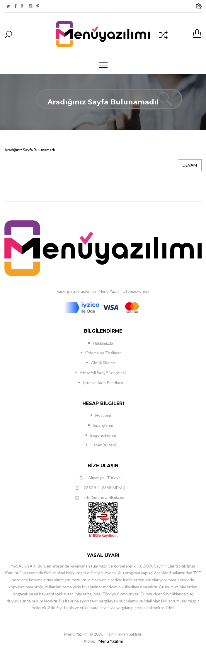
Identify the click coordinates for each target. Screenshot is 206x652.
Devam (190, 164)
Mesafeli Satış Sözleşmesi (103, 372)
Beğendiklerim (103, 435)
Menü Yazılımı (110, 641)
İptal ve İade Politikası (103, 382)
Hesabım (103, 415)
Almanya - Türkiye (100, 478)
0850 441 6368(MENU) (100, 488)
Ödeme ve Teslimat (103, 352)
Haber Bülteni (103, 444)
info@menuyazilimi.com (100, 497)
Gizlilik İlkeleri (103, 362)
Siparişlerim (103, 425)
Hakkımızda (103, 343)
